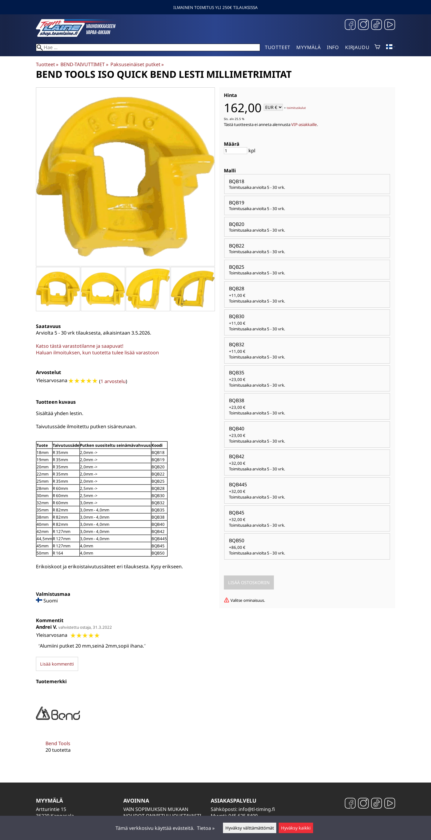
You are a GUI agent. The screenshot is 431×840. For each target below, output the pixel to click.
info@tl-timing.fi (257, 809)
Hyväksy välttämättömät (249, 828)
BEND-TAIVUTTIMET (84, 64)
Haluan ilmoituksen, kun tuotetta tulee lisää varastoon (97, 352)
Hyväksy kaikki (296, 828)
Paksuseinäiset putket (137, 64)
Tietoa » (206, 828)
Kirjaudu (357, 47)
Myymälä (308, 47)
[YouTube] (389, 25)
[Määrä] (235, 150)
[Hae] (148, 47)
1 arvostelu (113, 381)
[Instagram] (363, 25)
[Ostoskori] (377, 47)
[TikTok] (376, 25)
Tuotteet (277, 47)
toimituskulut (296, 108)
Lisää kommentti (57, 664)
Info (333, 47)
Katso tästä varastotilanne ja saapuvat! (79, 346)
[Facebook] (350, 25)
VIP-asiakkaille (304, 124)
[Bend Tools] (58, 726)
